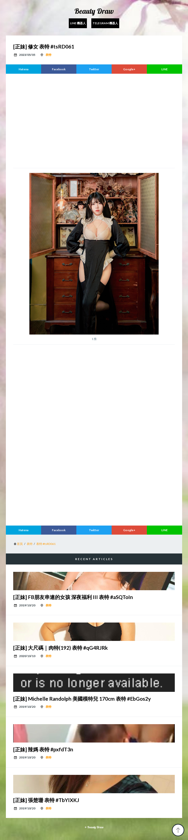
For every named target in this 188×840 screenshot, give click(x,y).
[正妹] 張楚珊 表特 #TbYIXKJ (46, 800)
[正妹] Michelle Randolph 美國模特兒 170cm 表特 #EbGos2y (82, 699)
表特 (48, 55)
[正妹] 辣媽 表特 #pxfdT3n (43, 749)
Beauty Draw (94, 11)
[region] (94, 120)
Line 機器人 (78, 23)
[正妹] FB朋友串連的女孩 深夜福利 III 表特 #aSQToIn (73, 597)
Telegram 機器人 (105, 23)
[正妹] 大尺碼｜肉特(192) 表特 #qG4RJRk (60, 648)
